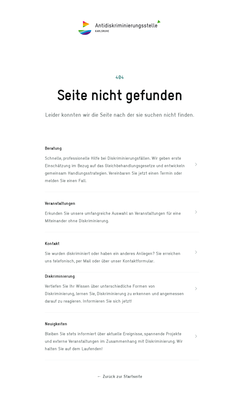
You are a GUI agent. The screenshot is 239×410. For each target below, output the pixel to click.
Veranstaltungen (60, 203)
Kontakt (52, 243)
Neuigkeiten (56, 324)
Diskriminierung (60, 276)
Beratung (53, 148)
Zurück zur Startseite (119, 376)
